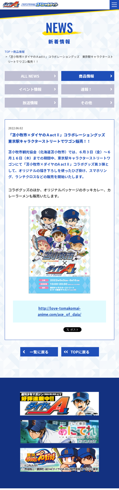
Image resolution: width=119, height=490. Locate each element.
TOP (7, 52)
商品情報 (19, 52)
